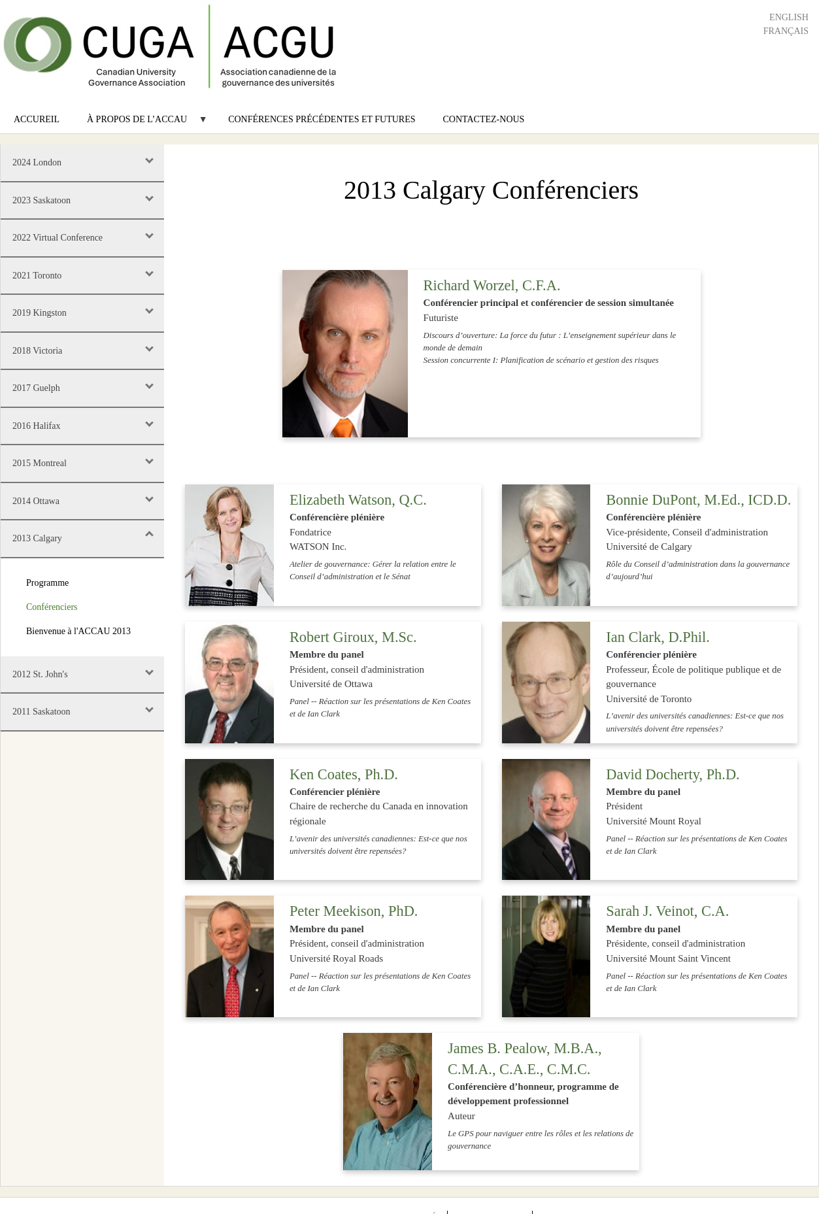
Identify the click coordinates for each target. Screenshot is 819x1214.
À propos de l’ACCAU (140, 123)
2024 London (36, 162)
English (789, 17)
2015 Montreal (39, 463)
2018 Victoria (37, 351)
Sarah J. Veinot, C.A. (667, 911)
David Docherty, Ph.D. (672, 774)
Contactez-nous (484, 119)
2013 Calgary (37, 538)
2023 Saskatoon (41, 200)
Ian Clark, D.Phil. (658, 637)
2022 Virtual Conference (57, 238)
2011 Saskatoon (41, 712)
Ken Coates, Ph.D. (344, 774)
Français (786, 31)
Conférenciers (52, 607)
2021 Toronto (36, 275)
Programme (47, 583)
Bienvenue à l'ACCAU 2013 (78, 631)
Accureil (36, 119)
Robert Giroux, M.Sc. (353, 637)
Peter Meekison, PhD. (354, 911)
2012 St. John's (40, 674)
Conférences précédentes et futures (321, 119)
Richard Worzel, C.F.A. (492, 285)
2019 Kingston (39, 313)
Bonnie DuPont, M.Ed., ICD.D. (698, 500)
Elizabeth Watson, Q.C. (358, 500)
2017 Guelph (36, 388)
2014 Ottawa (35, 501)
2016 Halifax (36, 426)
